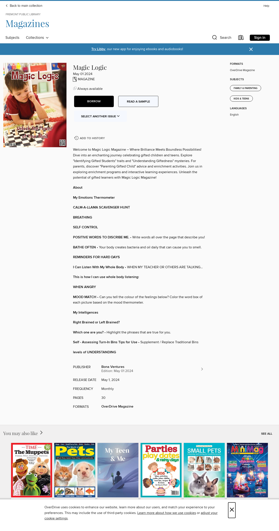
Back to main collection (23, 6)
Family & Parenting (245, 88)
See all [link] (266, 434)
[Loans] (241, 38)
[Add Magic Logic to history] (90, 138)
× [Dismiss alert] (251, 49)
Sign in (259, 37)
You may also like (23, 433)
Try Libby (98, 49)
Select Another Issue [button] (100, 116)
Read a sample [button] (138, 102)
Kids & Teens (241, 98)
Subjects (12, 37)
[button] (221, 38)
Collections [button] (37, 37)
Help (266, 6)
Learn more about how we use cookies (166, 513)
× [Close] (232, 510)
